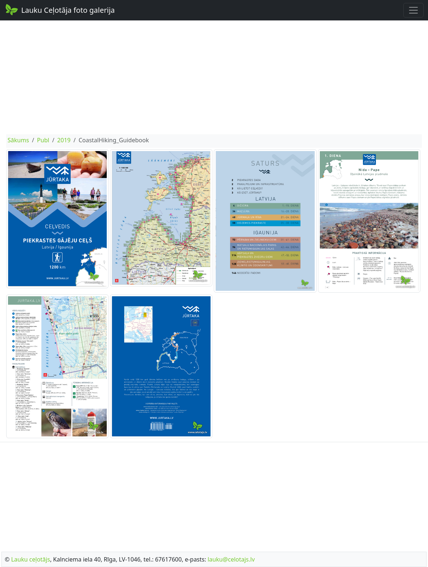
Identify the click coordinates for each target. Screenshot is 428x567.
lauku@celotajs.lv (231, 559)
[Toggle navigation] (413, 10)
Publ (43, 140)
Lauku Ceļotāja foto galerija (59, 9)
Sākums (18, 140)
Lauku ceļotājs (30, 559)
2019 (64, 140)
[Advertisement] (214, 77)
